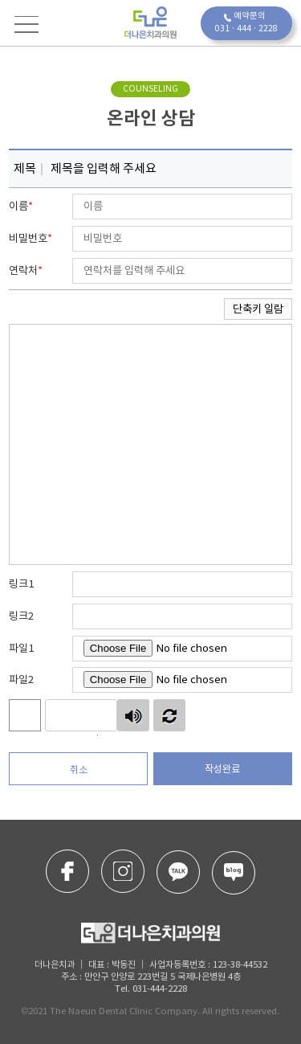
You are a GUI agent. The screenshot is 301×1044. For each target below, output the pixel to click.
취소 (78, 770)
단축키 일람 (258, 309)
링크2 (21, 616)
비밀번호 (30, 238)
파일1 (21, 648)
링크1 (21, 584)
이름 (21, 206)
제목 (22, 166)
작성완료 (222, 769)
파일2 (21, 679)
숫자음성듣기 (133, 715)
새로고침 (169, 715)
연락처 (26, 270)
